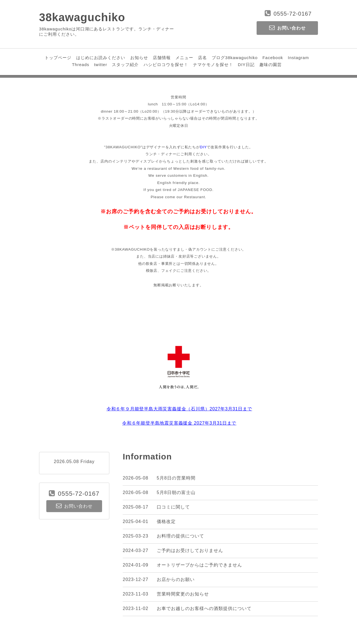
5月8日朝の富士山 (176, 492)
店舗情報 (162, 57)
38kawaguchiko (82, 17)
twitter (100, 64)
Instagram (298, 57)
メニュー (184, 57)
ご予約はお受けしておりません (190, 550)
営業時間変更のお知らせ (183, 594)
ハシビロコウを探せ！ (166, 64)
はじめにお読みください (100, 57)
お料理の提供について (180, 536)
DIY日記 (246, 64)
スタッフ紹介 (125, 64)
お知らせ (139, 57)
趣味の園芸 (270, 64)
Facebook (272, 57)
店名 (202, 57)
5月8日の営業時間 (176, 478)
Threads (80, 64)
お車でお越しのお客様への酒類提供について (204, 608)
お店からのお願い (176, 579)
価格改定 (166, 521)
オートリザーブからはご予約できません (199, 565)
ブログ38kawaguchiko (234, 57)
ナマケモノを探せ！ (213, 64)
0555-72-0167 (293, 14)
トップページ (58, 57)
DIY (203, 147)
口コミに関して (173, 507)
